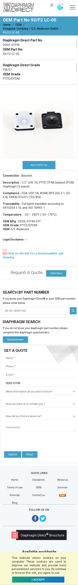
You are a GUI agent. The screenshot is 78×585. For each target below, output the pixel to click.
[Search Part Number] (73, 311)
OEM (18, 24)
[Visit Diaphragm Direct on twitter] (42, 518)
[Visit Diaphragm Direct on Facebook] (35, 518)
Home (7, 24)
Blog (14, 502)
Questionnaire (15, 339)
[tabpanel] (38, 121)
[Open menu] (72, 7)
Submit (12, 454)
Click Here (56, 273)
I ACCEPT (38, 579)
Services (62, 487)
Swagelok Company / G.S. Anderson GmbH (30, 28)
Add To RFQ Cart (39, 165)
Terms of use (15, 487)
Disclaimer (38, 479)
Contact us (38, 495)
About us (62, 479)
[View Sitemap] (62, 495)
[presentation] (26, 440)
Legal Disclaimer (15, 239)
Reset (29, 454)
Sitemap (15, 495)
